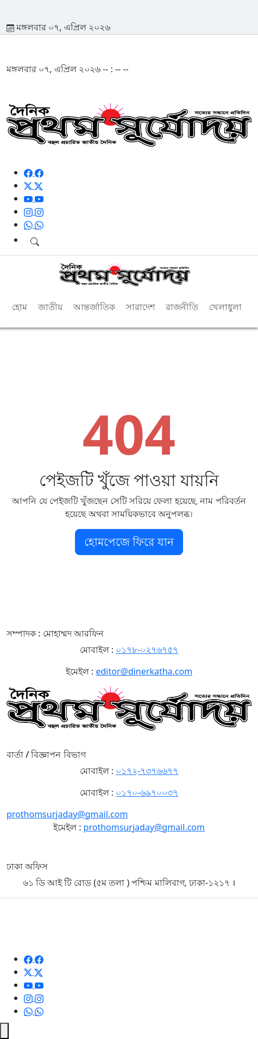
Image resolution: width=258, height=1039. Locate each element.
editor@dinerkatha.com (144, 671)
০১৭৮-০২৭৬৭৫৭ (147, 650)
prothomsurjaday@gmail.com (67, 814)
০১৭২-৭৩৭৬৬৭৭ (147, 771)
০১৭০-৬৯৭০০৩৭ (147, 792)
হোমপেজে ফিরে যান (128, 541)
